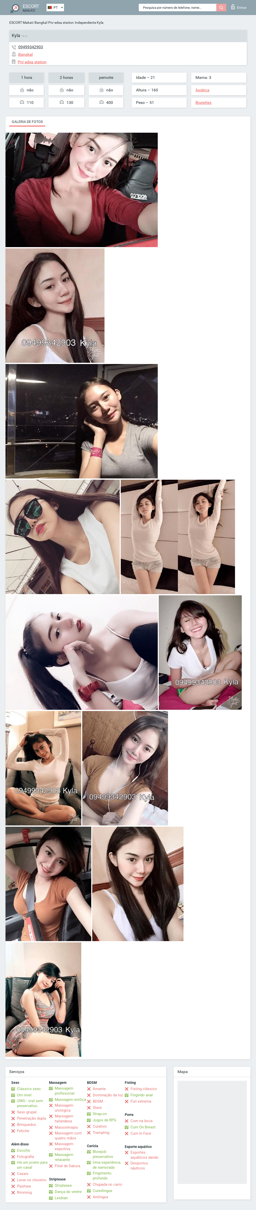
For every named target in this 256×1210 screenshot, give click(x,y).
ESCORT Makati (21, 23)
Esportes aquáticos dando (144, 1155)
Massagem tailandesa (64, 1118)
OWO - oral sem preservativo (30, 1103)
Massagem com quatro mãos (68, 1135)
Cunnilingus (102, 1190)
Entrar (239, 7)
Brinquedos (26, 1124)
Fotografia (25, 1156)
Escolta (23, 1150)
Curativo (100, 1126)
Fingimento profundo (102, 1175)
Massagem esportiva (64, 1146)
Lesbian (61, 1198)
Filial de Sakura (67, 1166)
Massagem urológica (64, 1108)
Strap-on (100, 1114)
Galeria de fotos (27, 122)
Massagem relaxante (64, 1157)
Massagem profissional (64, 1091)
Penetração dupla (31, 1118)
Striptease (63, 1185)
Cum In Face (140, 1133)
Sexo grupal (26, 1112)
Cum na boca (141, 1121)
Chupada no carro (107, 1184)
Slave (97, 1107)
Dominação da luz (108, 1095)
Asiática (202, 90)
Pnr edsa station (61, 23)
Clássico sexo (29, 1089)
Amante (99, 1089)
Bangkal (40, 23)
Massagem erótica (70, 1099)
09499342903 (30, 47)
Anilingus (100, 1197)
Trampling (101, 1132)
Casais (22, 1173)
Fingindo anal (141, 1095)
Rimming (24, 1192)
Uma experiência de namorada (106, 1165)
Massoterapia (66, 1127)
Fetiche (23, 1131)
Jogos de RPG (104, 1120)
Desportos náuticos (139, 1165)
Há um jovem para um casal (32, 1165)
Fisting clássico (143, 1089)
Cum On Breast (143, 1127)
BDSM (98, 1101)
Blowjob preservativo (103, 1154)
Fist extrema (140, 1101)
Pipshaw (24, 1186)
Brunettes (204, 102)
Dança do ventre (68, 1191)
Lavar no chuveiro (31, 1180)
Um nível (24, 1095)
